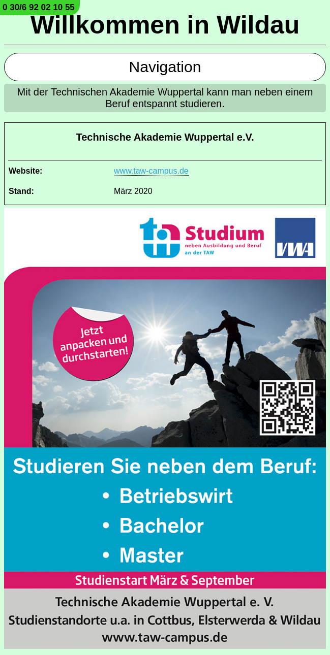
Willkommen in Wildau (165, 25)
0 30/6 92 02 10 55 (39, 7)
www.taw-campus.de (151, 171)
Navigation (165, 66)
